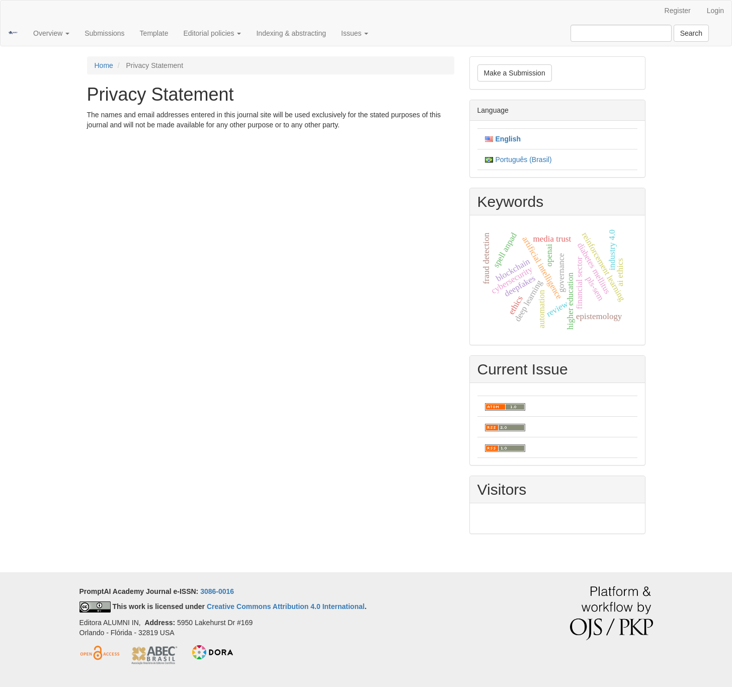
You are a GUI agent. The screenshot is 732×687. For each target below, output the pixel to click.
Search (691, 33)
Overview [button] (51, 33)
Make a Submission (514, 73)
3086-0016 (217, 591)
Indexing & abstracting (291, 33)
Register (678, 11)
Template (154, 33)
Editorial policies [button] (212, 33)
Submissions (104, 33)
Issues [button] (354, 33)
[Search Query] (621, 33)
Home (104, 65)
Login (715, 11)
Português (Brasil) (524, 160)
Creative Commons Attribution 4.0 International (286, 606)
